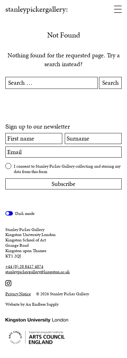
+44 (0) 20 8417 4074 (24, 266)
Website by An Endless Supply (31, 304)
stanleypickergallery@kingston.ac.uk (37, 272)
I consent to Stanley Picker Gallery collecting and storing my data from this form (67, 169)
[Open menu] (118, 9)
